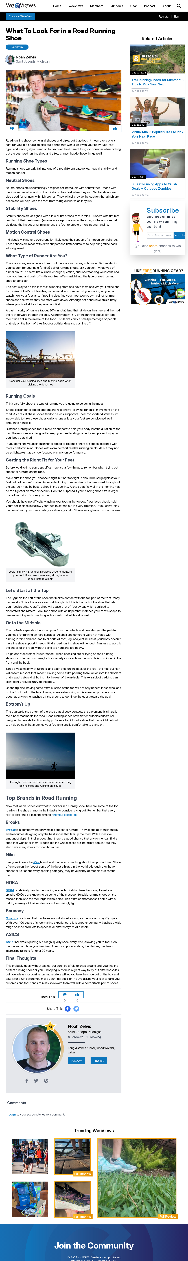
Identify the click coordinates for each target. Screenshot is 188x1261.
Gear (133, 6)
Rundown (116, 6)
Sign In (177, 16)
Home (57, 6)
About (166, 6)
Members (96, 6)
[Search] (179, 6)
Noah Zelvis (79, 1026)
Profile (99, 1060)
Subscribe (179, 235)
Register (164, 16)
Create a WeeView (20, 16)
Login (12, 1114)
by (140, 90)
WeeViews (76, 6)
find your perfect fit (64, 815)
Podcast (149, 6)
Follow (76, 1060)
